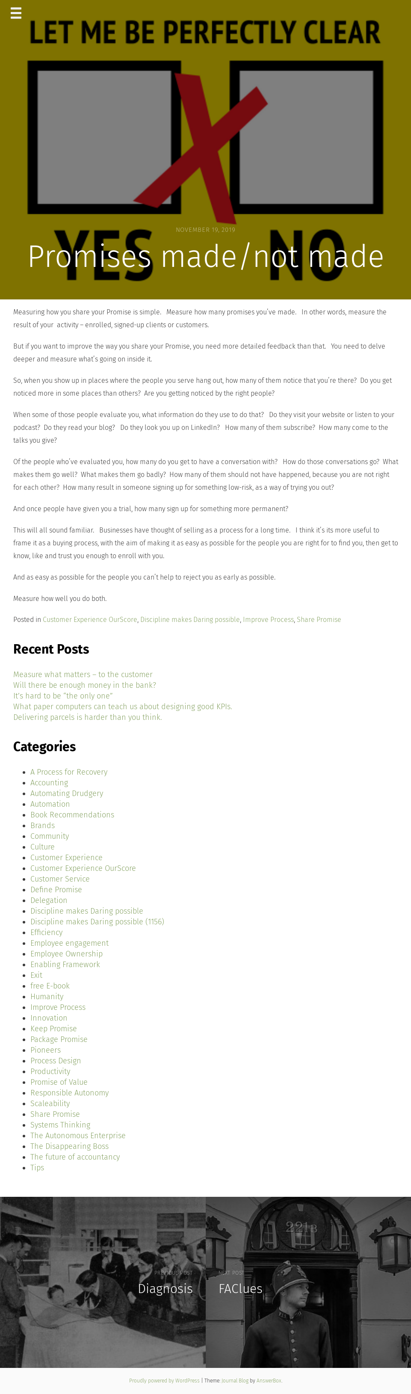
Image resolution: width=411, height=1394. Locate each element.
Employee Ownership (66, 954)
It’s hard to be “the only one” (63, 696)
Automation (50, 804)
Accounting (49, 782)
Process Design (55, 1060)
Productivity (50, 1071)
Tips (37, 1167)
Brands (42, 825)
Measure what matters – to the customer (83, 674)
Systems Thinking (60, 1125)
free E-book (50, 986)
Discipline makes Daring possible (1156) (97, 921)
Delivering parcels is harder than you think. (87, 717)
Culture (42, 847)
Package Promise (59, 1039)
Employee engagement (69, 943)
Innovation (49, 1018)
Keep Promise (53, 1028)
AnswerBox (269, 1381)
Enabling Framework (65, 964)
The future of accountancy (75, 1157)
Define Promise (56, 889)
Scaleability (50, 1103)
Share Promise (319, 620)
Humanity (46, 996)
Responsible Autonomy (69, 1093)
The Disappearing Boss (69, 1146)
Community (49, 836)
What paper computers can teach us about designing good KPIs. (122, 706)
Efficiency (46, 932)
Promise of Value (59, 1082)
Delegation (49, 900)
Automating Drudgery (66, 793)
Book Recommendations (72, 815)
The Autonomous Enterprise (78, 1135)
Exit (36, 975)
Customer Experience (66, 857)
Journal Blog (236, 1381)
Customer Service (60, 879)
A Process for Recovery (68, 772)
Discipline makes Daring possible (190, 620)
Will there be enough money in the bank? (84, 685)
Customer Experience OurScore (90, 620)
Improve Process (268, 620)
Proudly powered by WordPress (165, 1381)
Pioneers (45, 1050)
